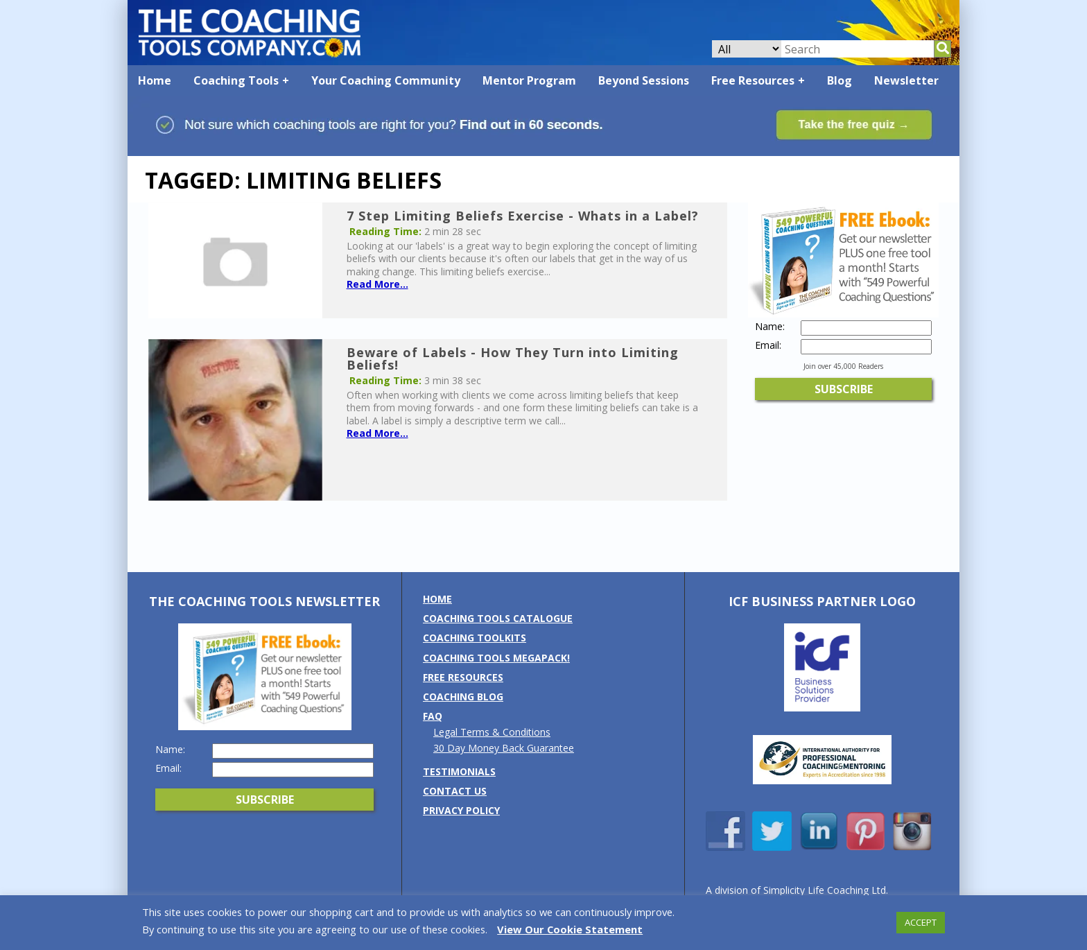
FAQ (432, 716)
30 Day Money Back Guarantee (503, 747)
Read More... (377, 284)
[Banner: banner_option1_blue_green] (543, 149)
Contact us (455, 790)
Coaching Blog (463, 696)
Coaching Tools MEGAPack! (496, 657)
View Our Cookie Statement (570, 929)
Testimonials (459, 771)
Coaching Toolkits (474, 637)
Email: (768, 345)
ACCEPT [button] (921, 922)
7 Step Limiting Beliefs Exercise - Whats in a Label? (523, 215)
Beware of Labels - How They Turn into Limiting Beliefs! (513, 358)
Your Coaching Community (385, 80)
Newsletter (906, 80)
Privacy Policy (461, 810)
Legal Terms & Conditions (491, 732)
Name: (770, 326)
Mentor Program (529, 80)
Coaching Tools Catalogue (498, 618)
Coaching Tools (236, 80)
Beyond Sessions (643, 80)
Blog (839, 80)
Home (154, 80)
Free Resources (752, 80)
